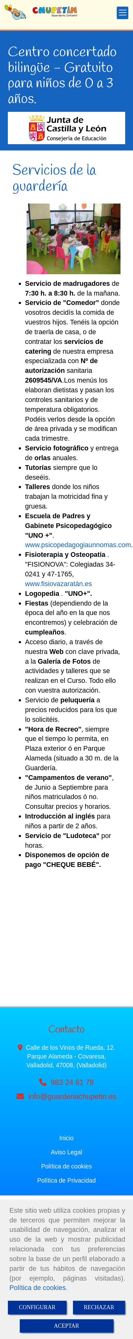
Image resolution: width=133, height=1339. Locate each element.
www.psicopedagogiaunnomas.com (78, 545)
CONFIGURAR (37, 1307)
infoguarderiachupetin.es (72, 1096)
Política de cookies (37, 1288)
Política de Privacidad (66, 1180)
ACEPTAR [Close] (66, 1326)
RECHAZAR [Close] (99, 1307)
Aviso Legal (66, 1152)
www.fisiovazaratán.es (58, 584)
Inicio (66, 1138)
